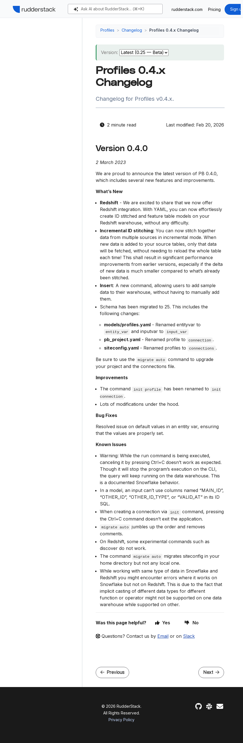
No (192, 622)
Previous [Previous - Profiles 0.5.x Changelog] (112, 672)
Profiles (107, 30)
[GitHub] (198, 706)
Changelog (132, 30)
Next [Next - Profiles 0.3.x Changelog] (211, 672)
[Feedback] (219, 706)
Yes (162, 622)
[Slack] (209, 706)
